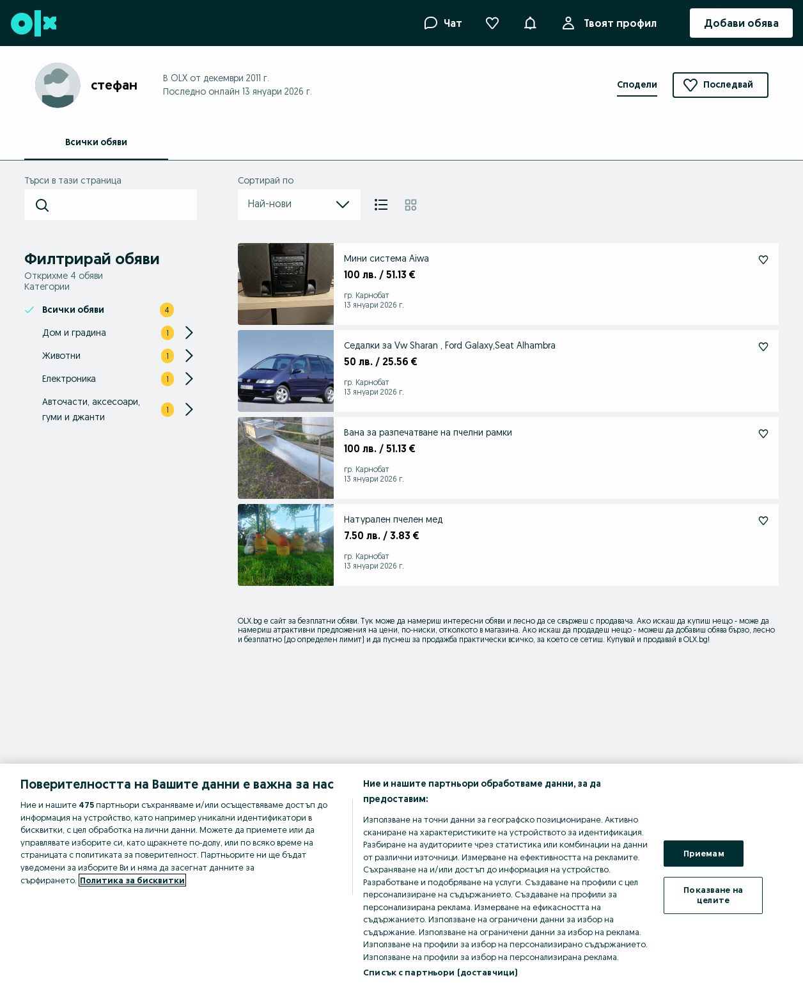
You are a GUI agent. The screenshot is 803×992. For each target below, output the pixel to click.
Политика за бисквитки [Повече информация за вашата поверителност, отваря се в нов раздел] (132, 880)
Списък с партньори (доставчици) (440, 972)
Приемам (703, 853)
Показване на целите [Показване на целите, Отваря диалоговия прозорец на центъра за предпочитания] (713, 895)
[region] (401, 878)
